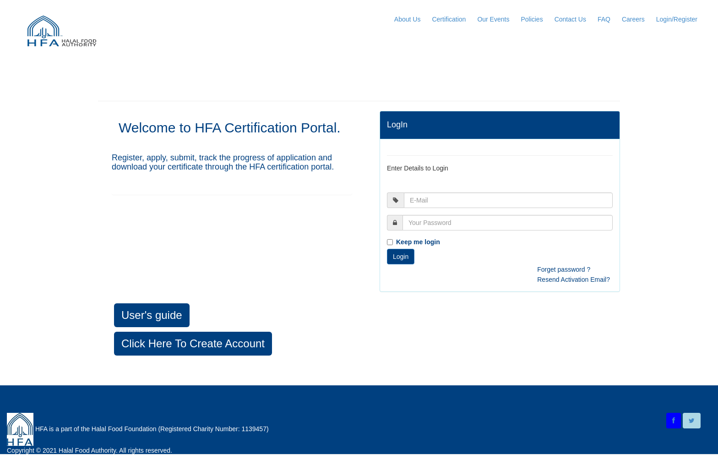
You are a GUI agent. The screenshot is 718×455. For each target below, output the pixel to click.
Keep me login (418, 242)
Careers (633, 19)
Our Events (493, 19)
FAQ (604, 19)
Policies (532, 19)
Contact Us (570, 19)
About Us (407, 19)
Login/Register (676, 19)
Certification (449, 19)
